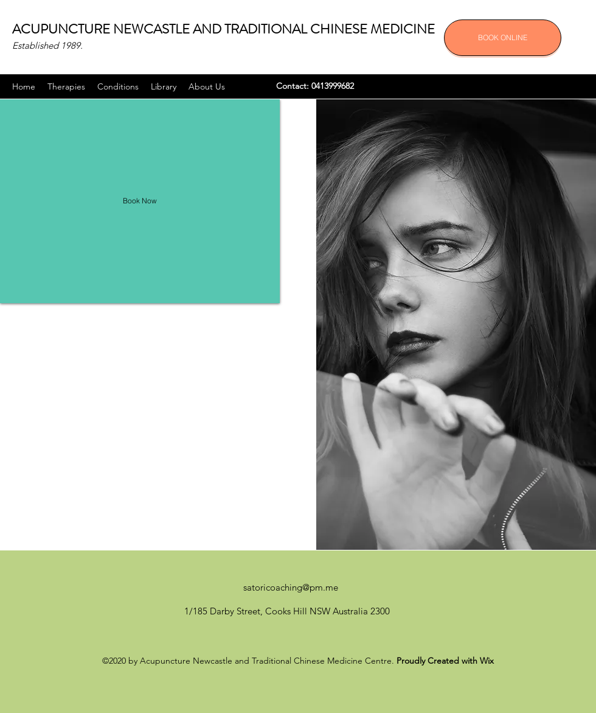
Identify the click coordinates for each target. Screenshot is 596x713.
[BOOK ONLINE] (502, 37)
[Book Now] (140, 201)
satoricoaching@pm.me (290, 587)
